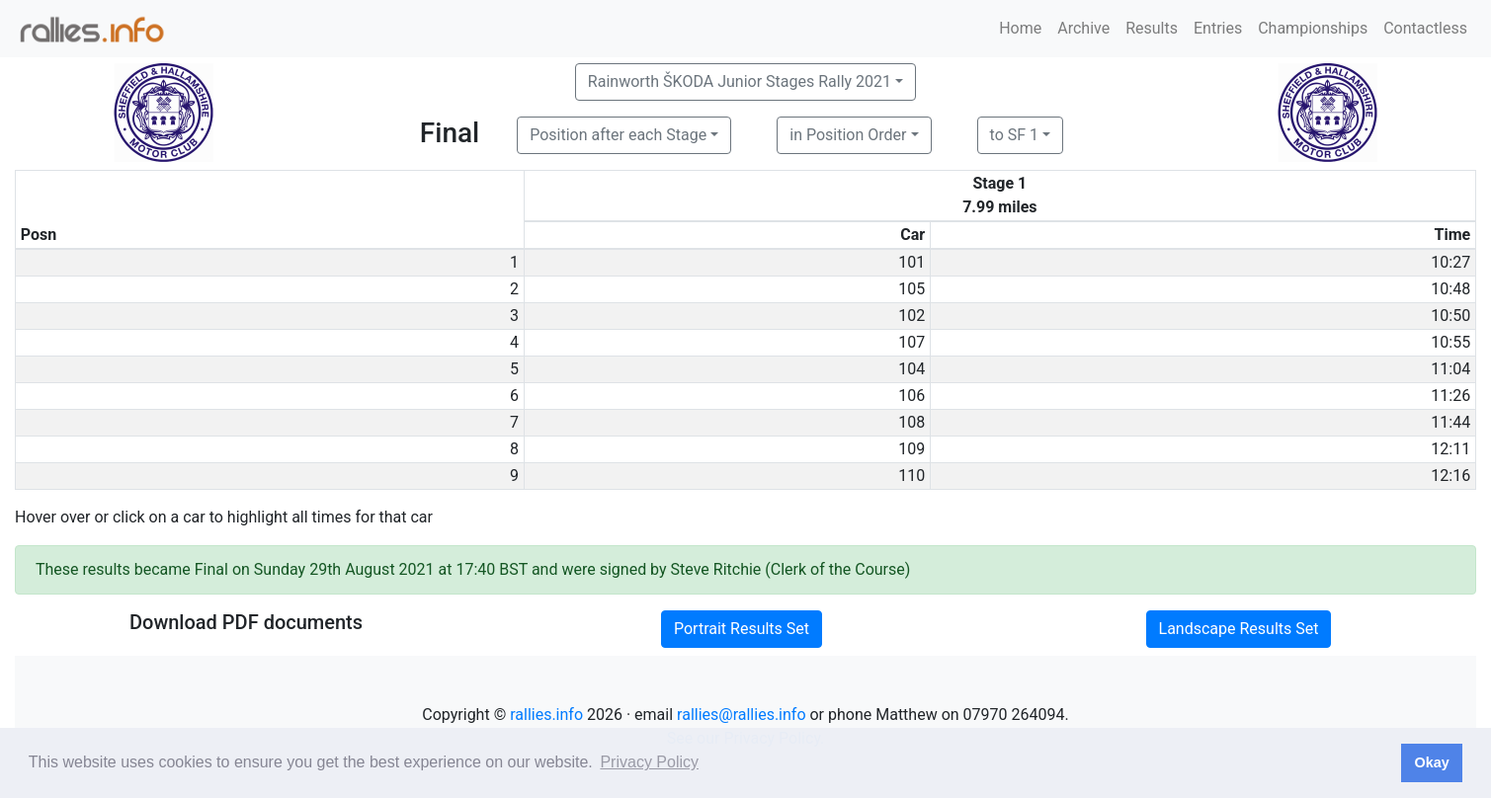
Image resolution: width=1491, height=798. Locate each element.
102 (911, 315)
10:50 (1450, 315)
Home (1020, 28)
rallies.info (546, 714)
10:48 (1450, 288)
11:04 (1450, 368)
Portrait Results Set (741, 628)
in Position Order (847, 134)
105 (911, 288)
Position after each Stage (618, 134)
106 (911, 395)
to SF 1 (1014, 134)
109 (911, 448)
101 (911, 262)
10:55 (1450, 342)
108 (911, 422)
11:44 (1450, 422)
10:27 (1450, 262)
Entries (1218, 28)
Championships (1312, 28)
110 (911, 475)
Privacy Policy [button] (649, 762)
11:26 (1450, 395)
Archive (1083, 28)
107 (911, 342)
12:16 (1450, 475)
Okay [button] (1431, 762)
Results (1151, 28)
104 (911, 368)
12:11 (1450, 448)
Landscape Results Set (1239, 628)
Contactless (1425, 28)
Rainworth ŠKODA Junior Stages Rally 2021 (739, 81)
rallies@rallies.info (741, 714)
